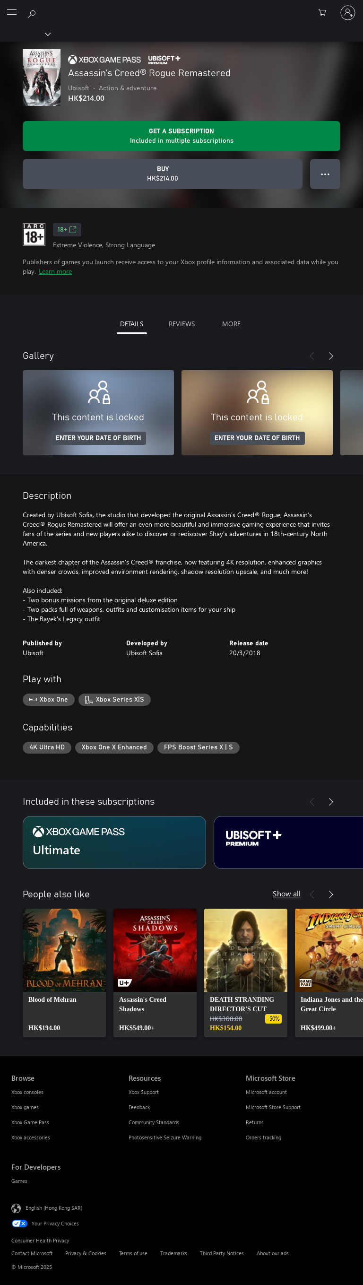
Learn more (55, 271)
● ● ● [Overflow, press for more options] (325, 173)
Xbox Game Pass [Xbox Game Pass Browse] (30, 1122)
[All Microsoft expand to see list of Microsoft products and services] (11, 12)
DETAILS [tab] (131, 323)
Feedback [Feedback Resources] (139, 1107)
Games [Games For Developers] (19, 1181)
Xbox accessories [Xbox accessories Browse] (30, 1137)
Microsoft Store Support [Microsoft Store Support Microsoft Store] (273, 1107)
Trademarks (173, 1253)
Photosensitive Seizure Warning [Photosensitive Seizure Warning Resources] (165, 1137)
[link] (64, 973)
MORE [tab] (231, 323)
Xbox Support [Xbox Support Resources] (144, 1092)
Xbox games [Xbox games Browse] (25, 1107)
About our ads (273, 1253)
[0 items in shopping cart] (325, 12)
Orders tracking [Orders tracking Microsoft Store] (263, 1137)
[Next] (330, 356)
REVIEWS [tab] (182, 323)
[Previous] (311, 356)
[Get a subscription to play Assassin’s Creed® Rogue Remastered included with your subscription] (181, 136)
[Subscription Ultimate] (114, 842)
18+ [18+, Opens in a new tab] (67, 230)
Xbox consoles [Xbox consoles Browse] (27, 1092)
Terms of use (133, 1253)
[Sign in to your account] (348, 12)
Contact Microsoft (31, 1253)
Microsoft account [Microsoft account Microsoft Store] (266, 1092)
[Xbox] (25, 34)
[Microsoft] (181, 7)
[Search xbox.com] (33, 12)
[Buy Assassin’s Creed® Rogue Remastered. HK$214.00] (162, 174)
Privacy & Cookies (85, 1253)
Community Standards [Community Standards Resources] (154, 1122)
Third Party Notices (222, 1253)
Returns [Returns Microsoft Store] (255, 1122)
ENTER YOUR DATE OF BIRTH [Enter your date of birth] (98, 438)
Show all (287, 893)
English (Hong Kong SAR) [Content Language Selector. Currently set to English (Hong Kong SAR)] (54, 1208)
